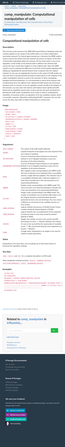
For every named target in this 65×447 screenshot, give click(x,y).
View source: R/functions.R (14, 30)
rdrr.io (5, 2)
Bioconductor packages (14, 384)
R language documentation (15, 366)
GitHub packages (12, 389)
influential (13, 322)
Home (7, 6)
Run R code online (12, 369)
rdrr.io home (10, 363)
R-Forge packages (12, 386)
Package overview (13, 341)
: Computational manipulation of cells (25, 8)
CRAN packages (11, 381)
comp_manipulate (32, 318)
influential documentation (10, 308)
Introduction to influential (16, 347)
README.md (12, 344)
